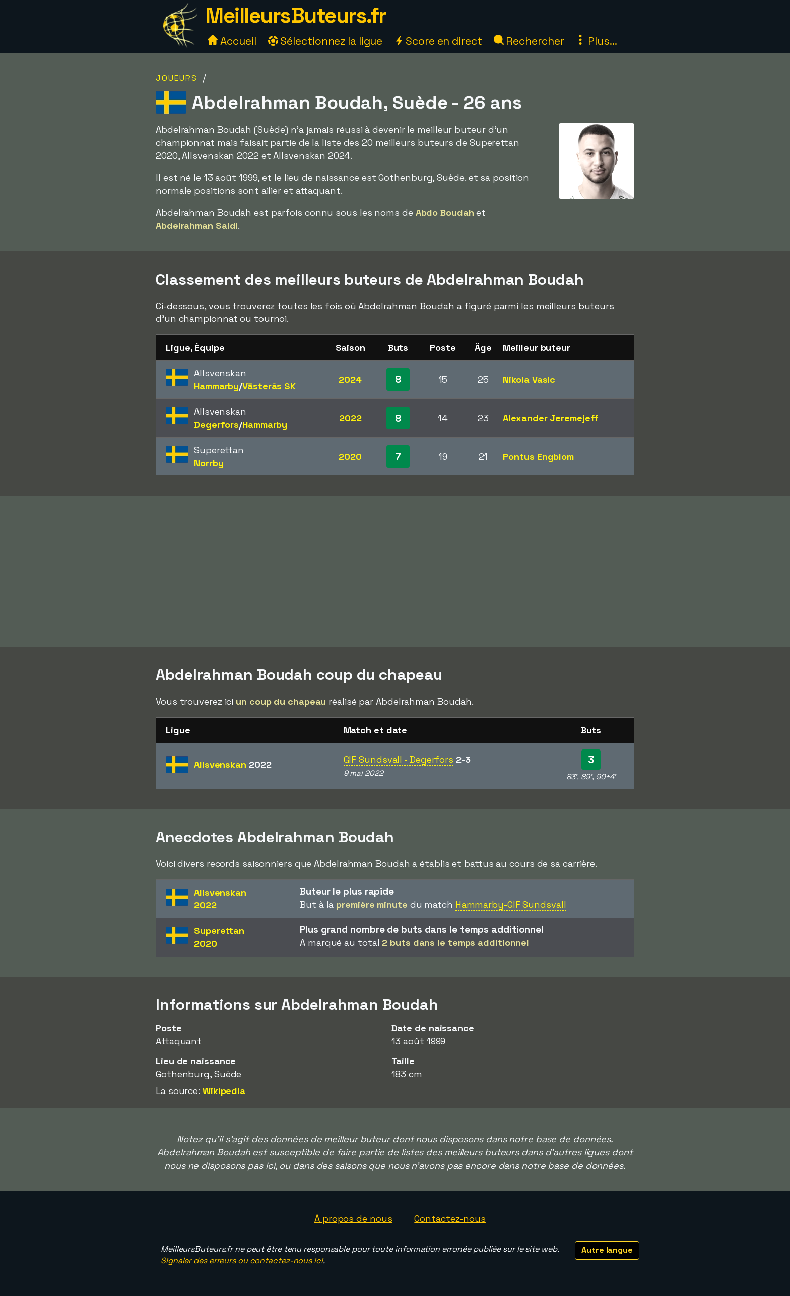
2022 (350, 418)
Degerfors (216, 424)
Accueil (232, 41)
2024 (350, 379)
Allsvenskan (232, 764)
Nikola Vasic (529, 379)
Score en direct (438, 41)
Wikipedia (224, 1091)
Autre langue (607, 1250)
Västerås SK (269, 386)
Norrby (208, 463)
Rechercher (529, 41)
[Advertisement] (395, 571)
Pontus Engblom (538, 456)
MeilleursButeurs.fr (295, 15)
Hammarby (216, 386)
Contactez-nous (450, 1218)
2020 (350, 456)
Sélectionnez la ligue (325, 41)
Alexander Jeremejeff (550, 418)
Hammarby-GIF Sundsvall (510, 904)
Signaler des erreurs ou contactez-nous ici (242, 1260)
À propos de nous (353, 1218)
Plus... (596, 41)
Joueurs (177, 78)
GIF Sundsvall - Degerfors (399, 759)
